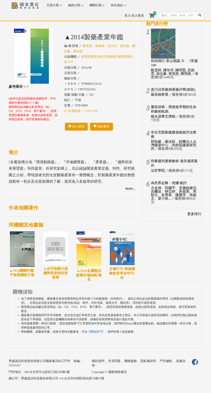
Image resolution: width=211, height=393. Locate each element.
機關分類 (97, 5)
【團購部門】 (96, 331)
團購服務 (130, 361)
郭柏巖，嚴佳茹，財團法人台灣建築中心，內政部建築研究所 (173, 145)
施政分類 (75, 5)
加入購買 (76, 126)
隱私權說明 (148, 361)
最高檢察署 (159, 94)
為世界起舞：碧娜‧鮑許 (169, 183)
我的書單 (101, 126)
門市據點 (166, 361)
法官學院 (158, 171)
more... (130, 188)
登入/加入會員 (134, 15)
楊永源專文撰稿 (163, 116)
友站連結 (118, 5)
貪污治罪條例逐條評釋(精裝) (173, 90)
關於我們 (98, 361)
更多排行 (194, 214)
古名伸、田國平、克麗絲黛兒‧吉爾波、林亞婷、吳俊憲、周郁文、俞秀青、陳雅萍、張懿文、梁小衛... (174, 193)
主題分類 (54, 5)
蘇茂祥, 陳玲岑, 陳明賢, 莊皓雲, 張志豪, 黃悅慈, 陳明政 (173, 72)
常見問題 (114, 361)
